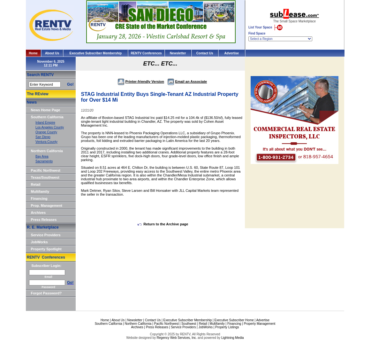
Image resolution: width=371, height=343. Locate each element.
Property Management (259, 323)
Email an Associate (187, 81)
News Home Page (45, 110)
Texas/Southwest (45, 177)
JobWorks (39, 242)
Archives (38, 212)
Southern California (47, 117)
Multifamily (40, 191)
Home (33, 53)
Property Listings (227, 327)
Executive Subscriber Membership (96, 53)
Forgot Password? (46, 293)
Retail (36, 184)
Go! (70, 84)
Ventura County (46, 142)
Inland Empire (45, 122)
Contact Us (204, 53)
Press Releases (44, 220)
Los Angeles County (49, 127)
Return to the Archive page (163, 224)
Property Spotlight (46, 249)
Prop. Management (46, 205)
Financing (39, 198)
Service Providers (46, 235)
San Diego (42, 137)
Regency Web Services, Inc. (177, 337)
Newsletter (178, 53)
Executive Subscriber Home (234, 320)
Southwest (188, 323)
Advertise (231, 53)
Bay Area (42, 156)
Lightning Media (232, 337)
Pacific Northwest (45, 170)
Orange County (46, 132)
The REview (37, 94)
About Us (52, 53)
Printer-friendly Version (141, 81)
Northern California (47, 151)
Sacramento (44, 161)
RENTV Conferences (146, 53)
